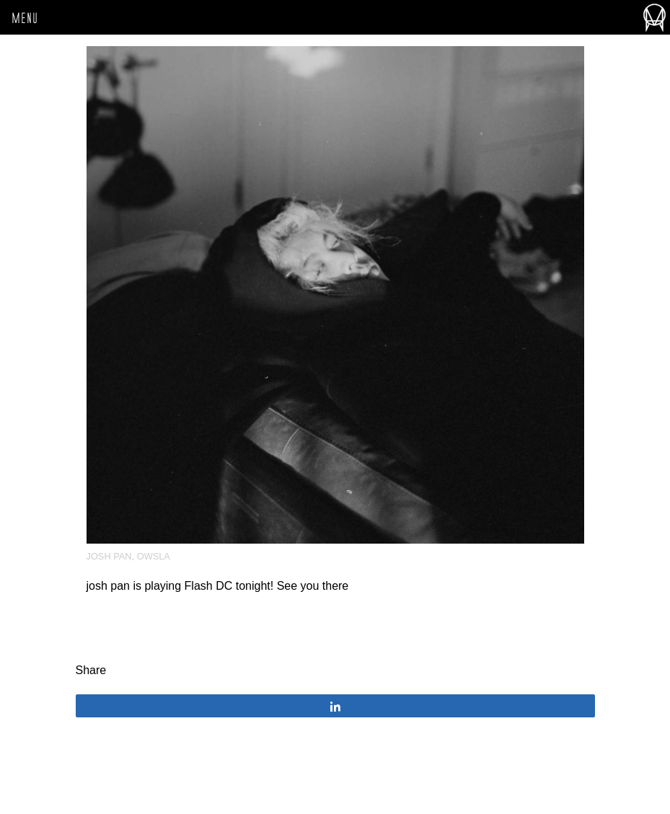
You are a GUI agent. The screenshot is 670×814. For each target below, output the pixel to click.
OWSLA (153, 556)
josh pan (109, 556)
